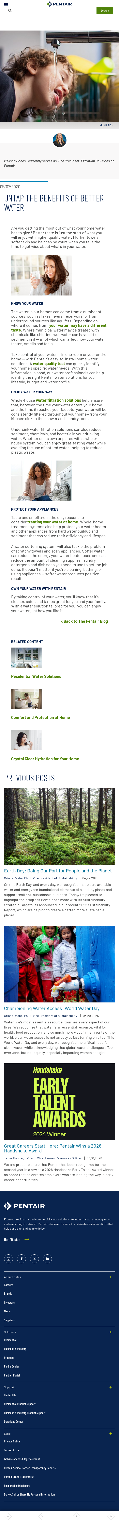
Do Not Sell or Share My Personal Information (29, 1494)
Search (105, 10)
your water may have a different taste (59, 327)
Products (9, 1357)
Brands (8, 1293)
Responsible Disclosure (17, 1485)
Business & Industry (15, 1348)
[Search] (10, 10)
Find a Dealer (11, 1366)
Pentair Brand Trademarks (19, 1476)
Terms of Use (11, 1450)
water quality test (49, 363)
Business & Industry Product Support (24, 1413)
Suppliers (9, 1320)
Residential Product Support (19, 1404)
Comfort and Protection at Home (40, 717)
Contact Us (10, 1395)
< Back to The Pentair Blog (84, 621)
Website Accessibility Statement (22, 1459)
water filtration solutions (58, 400)
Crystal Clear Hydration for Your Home (45, 758)
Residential (10, 1340)
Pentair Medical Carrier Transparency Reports (30, 1468)
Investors (9, 1302)
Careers (8, 1285)
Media (7, 1311)
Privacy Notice (12, 1441)
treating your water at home (52, 521)
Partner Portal (12, 1375)
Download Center (13, 1421)
